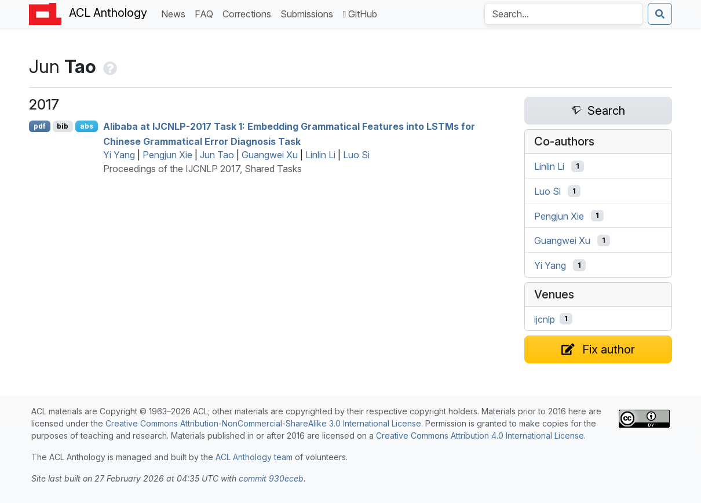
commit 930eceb (271, 478)
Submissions (309, 13)
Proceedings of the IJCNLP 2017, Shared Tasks (202, 168)
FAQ (206, 13)
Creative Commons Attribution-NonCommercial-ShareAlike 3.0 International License (263, 423)
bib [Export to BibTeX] (62, 126)
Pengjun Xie (167, 155)
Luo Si (356, 155)
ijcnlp (544, 319)
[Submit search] (660, 14)
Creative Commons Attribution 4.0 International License (480, 435)
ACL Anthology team (254, 457)
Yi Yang (119, 155)
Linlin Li (320, 155)
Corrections (249, 13)
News (175, 13)
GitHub (359, 14)
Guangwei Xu (270, 155)
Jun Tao (217, 155)
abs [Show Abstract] (86, 126)
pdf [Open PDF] (40, 126)
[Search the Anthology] (563, 14)
